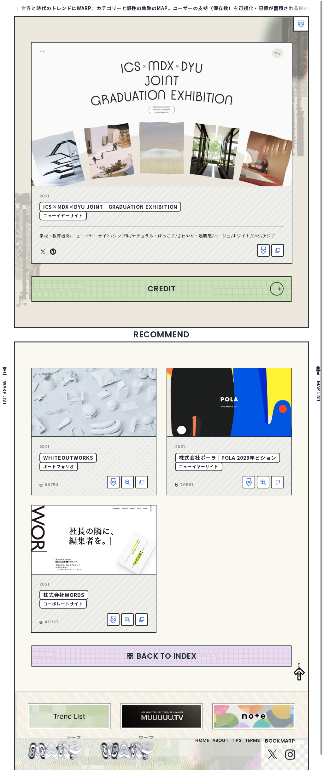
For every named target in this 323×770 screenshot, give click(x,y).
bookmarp (280, 744)
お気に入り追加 (263, 250)
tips (228, 744)
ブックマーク (298, 27)
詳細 (127, 482)
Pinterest (53, 252)
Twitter (43, 252)
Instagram (290, 758)
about (207, 744)
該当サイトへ (277, 250)
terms (249, 744)
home (184, 744)
